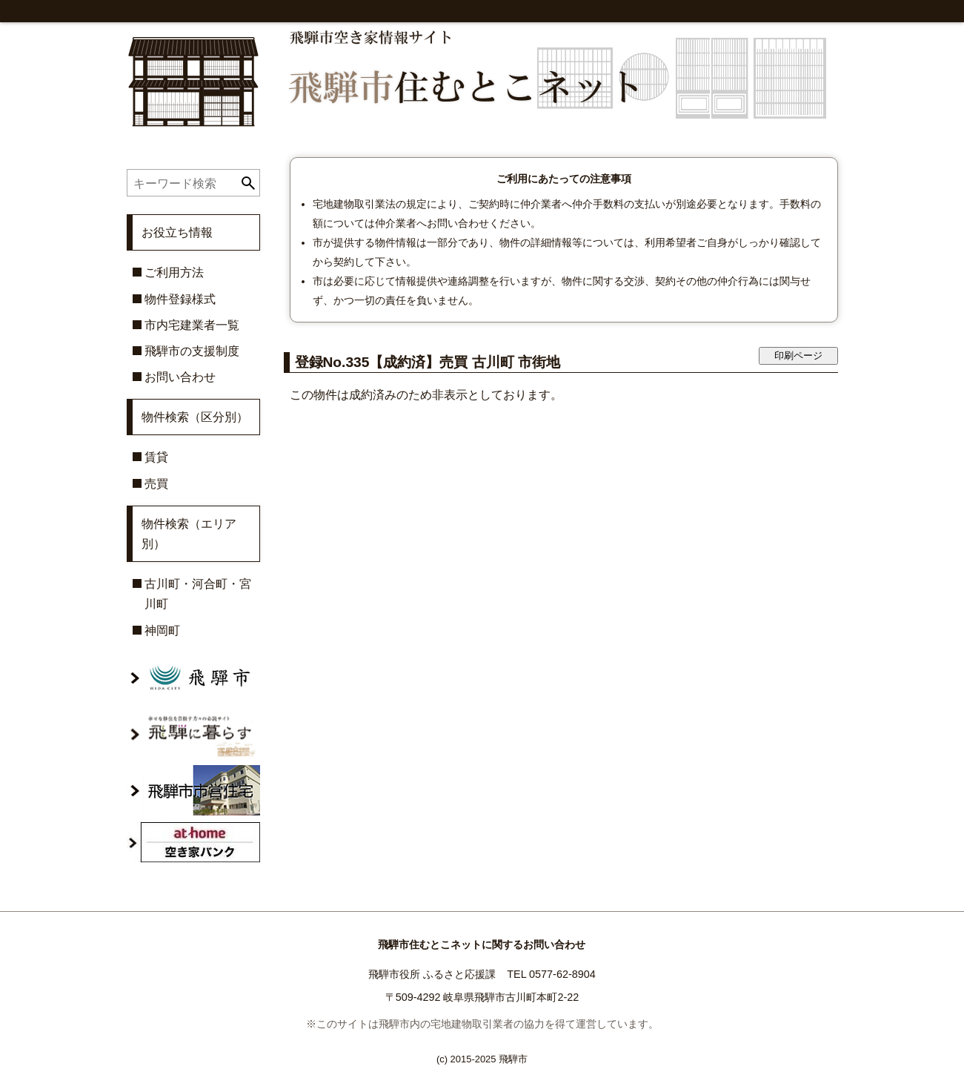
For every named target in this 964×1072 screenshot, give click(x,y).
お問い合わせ (180, 377)
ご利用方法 (174, 272)
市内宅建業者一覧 (191, 325)
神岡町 (162, 630)
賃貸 (156, 457)
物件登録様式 (180, 299)
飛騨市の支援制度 (191, 351)
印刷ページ (798, 355)
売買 (156, 483)
